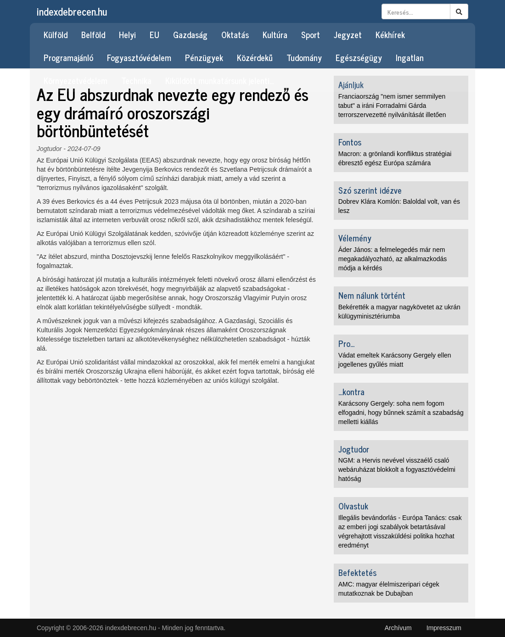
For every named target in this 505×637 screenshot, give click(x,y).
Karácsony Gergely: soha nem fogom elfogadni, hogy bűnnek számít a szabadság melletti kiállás (401, 412)
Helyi (127, 34)
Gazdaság (190, 34)
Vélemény (354, 238)
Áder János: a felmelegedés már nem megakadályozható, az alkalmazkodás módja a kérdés (392, 259)
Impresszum (443, 627)
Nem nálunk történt (371, 295)
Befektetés (357, 572)
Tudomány (304, 57)
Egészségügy (359, 57)
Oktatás (235, 34)
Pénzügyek (204, 57)
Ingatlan (410, 57)
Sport (310, 34)
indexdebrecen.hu (72, 11)
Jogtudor (49, 148)
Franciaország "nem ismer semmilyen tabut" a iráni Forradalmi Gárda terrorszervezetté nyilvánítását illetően (392, 105)
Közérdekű (255, 57)
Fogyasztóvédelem (139, 57)
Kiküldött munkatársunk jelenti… (219, 80)
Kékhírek (390, 34)
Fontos (349, 142)
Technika (136, 80)
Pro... (346, 343)
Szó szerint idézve (370, 190)
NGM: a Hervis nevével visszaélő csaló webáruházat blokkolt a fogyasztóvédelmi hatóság (396, 469)
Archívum (398, 627)
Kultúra (275, 34)
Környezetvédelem (75, 80)
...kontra (351, 391)
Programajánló (68, 57)
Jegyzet (348, 34)
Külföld (55, 34)
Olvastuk (353, 506)
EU (154, 34)
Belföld (93, 34)
